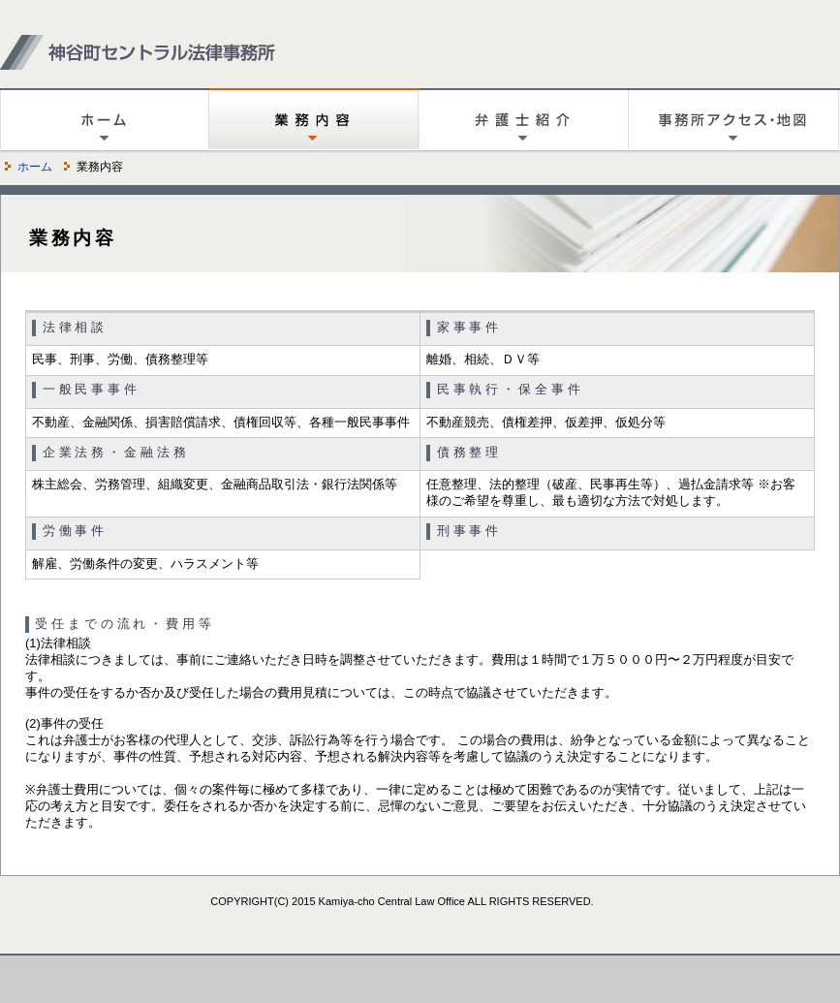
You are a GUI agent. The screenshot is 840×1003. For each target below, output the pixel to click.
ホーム (34, 166)
